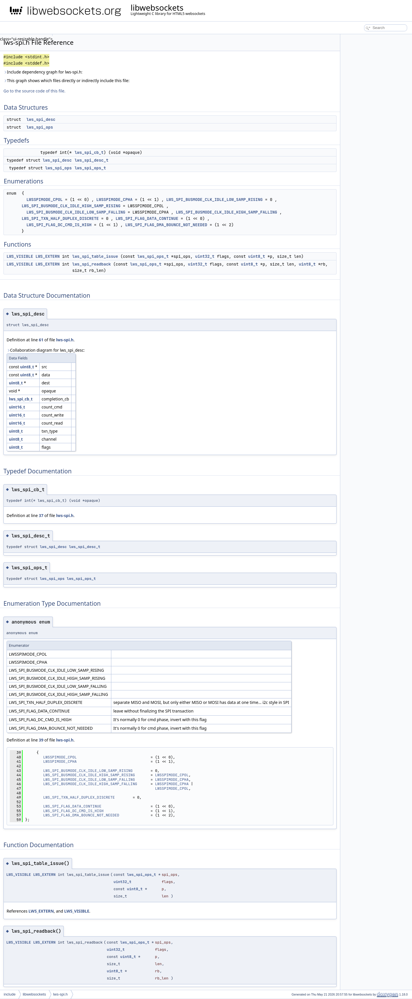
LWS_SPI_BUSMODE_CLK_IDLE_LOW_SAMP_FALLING (75, 212)
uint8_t (256, 256)
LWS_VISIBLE (20, 256)
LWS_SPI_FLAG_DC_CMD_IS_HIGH (59, 224)
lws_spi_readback (91, 264)
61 (41, 339)
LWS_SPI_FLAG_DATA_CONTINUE (147, 218)
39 (41, 740)
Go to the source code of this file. (34, 91)
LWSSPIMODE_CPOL (44, 199)
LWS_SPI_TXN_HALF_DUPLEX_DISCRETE (60, 218)
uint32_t (204, 256)
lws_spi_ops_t (90, 168)
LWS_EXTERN (48, 256)
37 (41, 515)
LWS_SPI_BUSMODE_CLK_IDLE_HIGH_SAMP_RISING (71, 205)
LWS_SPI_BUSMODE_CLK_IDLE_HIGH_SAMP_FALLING (226, 212)
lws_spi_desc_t (91, 160)
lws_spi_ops (39, 127)
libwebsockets (34, 994)
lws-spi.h (64, 339)
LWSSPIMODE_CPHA (114, 199)
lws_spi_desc (40, 119)
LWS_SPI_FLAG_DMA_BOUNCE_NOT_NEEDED (166, 224)
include (9, 994)
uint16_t (17, 407)
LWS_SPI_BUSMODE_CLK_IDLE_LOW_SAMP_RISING (214, 199)
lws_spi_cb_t (89, 152)
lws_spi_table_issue (95, 256)
